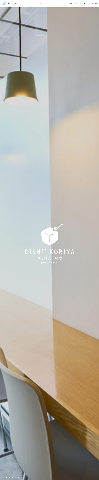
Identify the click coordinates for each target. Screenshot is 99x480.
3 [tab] (13, 477)
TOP (41, 4)
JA (93, 3)
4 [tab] (16, 477)
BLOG (47, 4)
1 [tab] (6, 477)
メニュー (63, 4)
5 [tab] (19, 477)
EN (96, 3)
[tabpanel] (49, 243)
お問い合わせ (73, 4)
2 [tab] (9, 477)
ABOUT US (55, 4)
